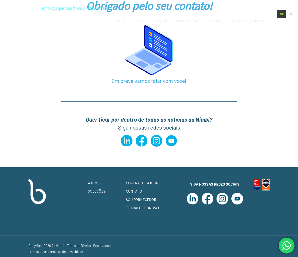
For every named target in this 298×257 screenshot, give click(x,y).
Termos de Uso (39, 252)
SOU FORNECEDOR (141, 199)
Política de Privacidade (67, 252)
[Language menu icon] (281, 14)
